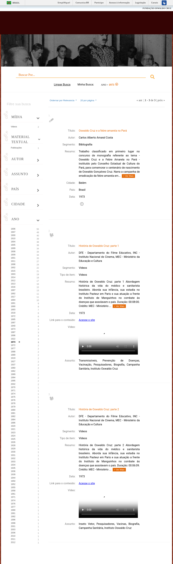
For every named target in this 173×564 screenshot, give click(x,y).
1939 (13, 474)
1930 (13, 452)
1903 (13, 274)
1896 (13, 335)
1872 (13, 345)
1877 (13, 348)
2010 (13, 536)
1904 (13, 242)
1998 (13, 523)
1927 (13, 361)
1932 (13, 458)
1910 (13, 238)
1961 (13, 494)
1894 (13, 300)
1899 (13, 248)
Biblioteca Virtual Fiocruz (74, 24)
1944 (13, 478)
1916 (13, 287)
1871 (13, 390)
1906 (13, 229)
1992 (13, 516)
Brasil (16, 2)
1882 (13, 416)
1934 (13, 465)
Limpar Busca (62, 84)
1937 (13, 365)
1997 (13, 322)
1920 (13, 426)
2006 (13, 533)
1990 (13, 510)
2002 (13, 384)
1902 (13, 267)
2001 (13, 526)
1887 (13, 332)
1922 (13, 339)
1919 (13, 358)
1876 (13, 400)
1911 (13, 261)
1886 (13, 423)
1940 (13, 326)
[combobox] (86, 77)
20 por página (88, 100)
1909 (13, 255)
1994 (13, 377)
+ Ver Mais (128, 176)
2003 (13, 529)
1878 (13, 403)
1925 (13, 439)
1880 (13, 410)
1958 (13, 491)
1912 (13, 280)
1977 (13, 507)
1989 (13, 374)
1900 (13, 235)
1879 (13, 407)
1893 (13, 309)
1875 (13, 397)
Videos (14, 127)
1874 (13, 394)
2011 (13, 539)
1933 (13, 461)
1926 (13, 442)
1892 (13, 293)
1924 (13, 436)
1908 (13, 251)
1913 (13, 284)
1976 (13, 504)
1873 (13, 329)
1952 (13, 484)
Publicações (16, 148)
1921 (13, 429)
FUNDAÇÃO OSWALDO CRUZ (157, 8)
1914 (13, 277)
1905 (13, 245)
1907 (13, 232)
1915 (13, 271)
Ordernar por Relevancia (63, 100)
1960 (13, 368)
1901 (13, 258)
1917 (13, 297)
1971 (13, 497)
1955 (13, 487)
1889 (13, 355)
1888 (13, 351)
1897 (13, 290)
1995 (13, 381)
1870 (13, 387)
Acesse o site (87, 320)
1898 (13, 264)
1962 (13, 371)
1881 (13, 413)
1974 (13, 500)
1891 (13, 303)
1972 (13, 316)
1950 (13, 481)
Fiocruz (10, 8)
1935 (13, 468)
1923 (13, 432)
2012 (13, 542)
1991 (13, 513)
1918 (13, 313)
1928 (13, 445)
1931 (13, 455)
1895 (13, 319)
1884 (13, 419)
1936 (13, 471)
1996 (13, 520)
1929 (13, 448)
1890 (13, 306)
